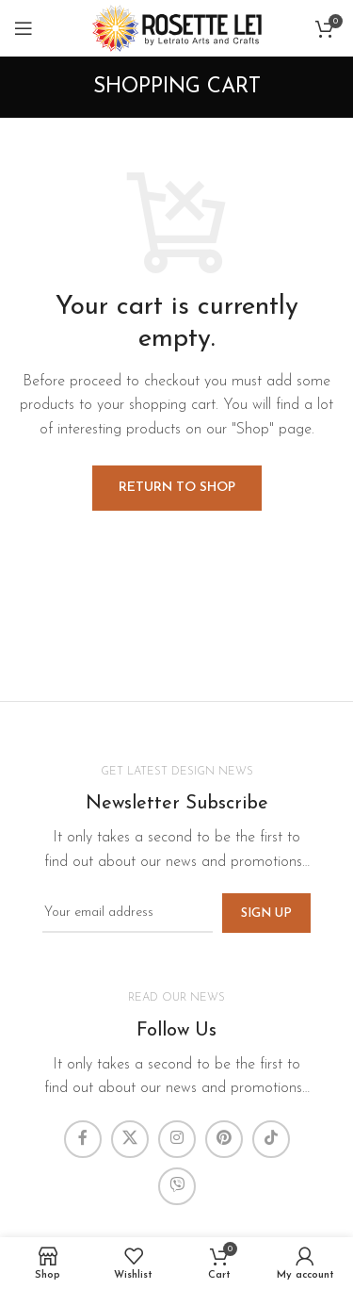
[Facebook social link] (83, 1139)
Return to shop (177, 488)
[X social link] (130, 1139)
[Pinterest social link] (224, 1139)
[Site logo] (177, 27)
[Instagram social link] (177, 1139)
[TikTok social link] (271, 1139)
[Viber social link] (177, 1186)
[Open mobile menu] (23, 28)
